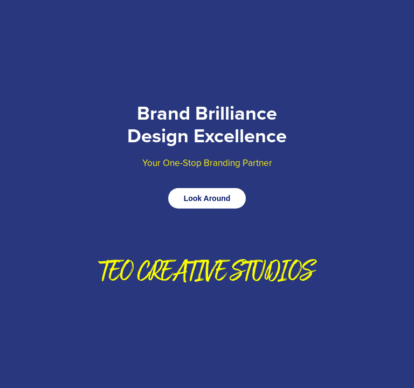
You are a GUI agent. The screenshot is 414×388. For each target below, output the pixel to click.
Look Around (207, 198)
